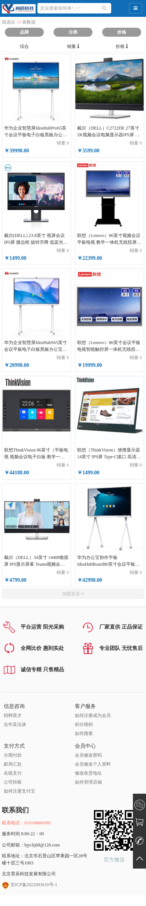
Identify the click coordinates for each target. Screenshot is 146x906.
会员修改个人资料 (93, 764)
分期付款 (13, 755)
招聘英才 (13, 715)
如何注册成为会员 (93, 715)
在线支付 (13, 773)
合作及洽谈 (15, 724)
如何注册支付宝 (19, 791)
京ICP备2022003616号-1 (29, 884)
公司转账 (13, 782)
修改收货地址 (88, 773)
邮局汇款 (13, 764)
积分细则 (84, 724)
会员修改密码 (88, 755)
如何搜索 (84, 733)
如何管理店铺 (88, 782)
